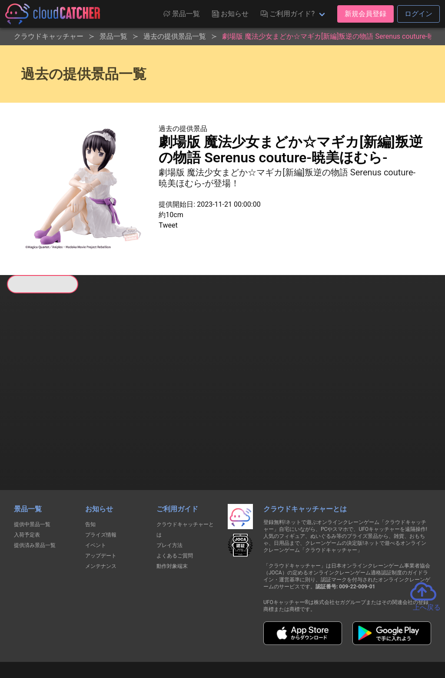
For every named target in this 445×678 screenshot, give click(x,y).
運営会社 (384, 638)
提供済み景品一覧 (35, 499)
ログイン (418, 14)
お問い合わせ (340, 638)
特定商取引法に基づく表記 (277, 638)
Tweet (168, 225)
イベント (95, 499)
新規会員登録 (365, 14)
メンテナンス (100, 520)
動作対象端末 (172, 520)
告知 (90, 478)
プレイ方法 (169, 499)
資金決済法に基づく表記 (200, 638)
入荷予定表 (27, 489)
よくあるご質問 (174, 510)
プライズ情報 (100, 489)
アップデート (100, 510)
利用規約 (146, 638)
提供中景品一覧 (32, 478)
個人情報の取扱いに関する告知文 (80, 638)
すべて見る (39, 407)
